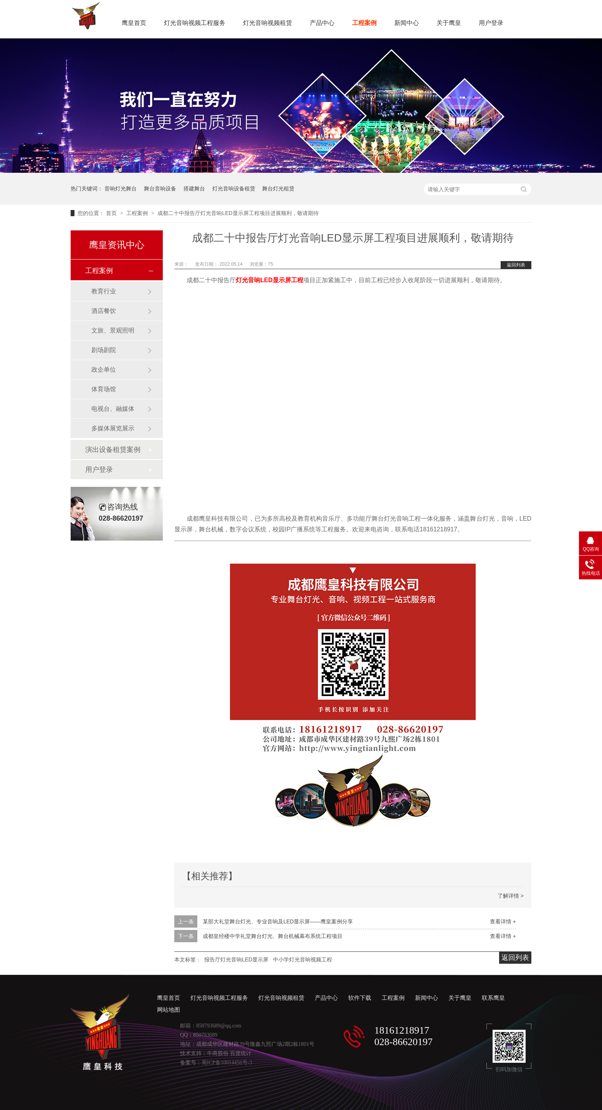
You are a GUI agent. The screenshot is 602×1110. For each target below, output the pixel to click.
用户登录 (491, 23)
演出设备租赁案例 (113, 449)
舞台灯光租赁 (278, 188)
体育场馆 (103, 389)
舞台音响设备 (160, 188)
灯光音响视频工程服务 (194, 23)
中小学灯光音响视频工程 (302, 959)
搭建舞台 (194, 188)
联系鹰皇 (493, 998)
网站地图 (168, 1010)
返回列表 (516, 265)
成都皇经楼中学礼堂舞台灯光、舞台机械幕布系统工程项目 (272, 936)
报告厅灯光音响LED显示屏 (236, 959)
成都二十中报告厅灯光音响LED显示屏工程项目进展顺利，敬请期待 (237, 213)
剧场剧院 (103, 350)
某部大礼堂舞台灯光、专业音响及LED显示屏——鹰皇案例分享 (278, 921)
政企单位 (103, 369)
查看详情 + (503, 921)
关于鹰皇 (449, 23)
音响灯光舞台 (120, 188)
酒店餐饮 (103, 311)
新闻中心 (406, 23)
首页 (112, 213)
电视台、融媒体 (112, 408)
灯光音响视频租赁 (267, 23)
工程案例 (364, 23)
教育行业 (103, 291)
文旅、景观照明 (112, 330)
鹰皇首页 (134, 23)
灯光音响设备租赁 (233, 188)
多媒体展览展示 (112, 428)
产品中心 (322, 23)
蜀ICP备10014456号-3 (227, 1062)
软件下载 (359, 998)
